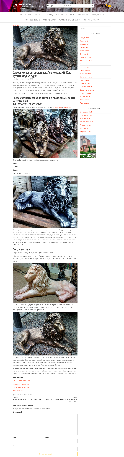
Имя (15, 437)
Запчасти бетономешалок (86, 122)
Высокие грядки (84, 64)
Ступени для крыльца (85, 57)
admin (31, 79)
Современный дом (22, 4)
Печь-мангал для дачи (85, 93)
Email (47, 437)
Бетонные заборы (67, 107)
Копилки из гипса (84, 100)
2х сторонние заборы (85, 74)
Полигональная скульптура (91, 20)
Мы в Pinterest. (17, 25)
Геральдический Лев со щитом (21, 384)
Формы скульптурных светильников (69, 20)
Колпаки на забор (57, 107)
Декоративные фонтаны (86, 87)
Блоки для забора (84, 38)
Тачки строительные (85, 125)
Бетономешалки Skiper (86, 118)
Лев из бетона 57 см (18, 391)
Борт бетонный (84, 54)
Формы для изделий (28, 395)
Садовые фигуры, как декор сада (21, 381)
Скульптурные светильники (87, 90)
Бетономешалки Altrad (86, 112)
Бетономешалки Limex (86, 115)
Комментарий (18, 412)
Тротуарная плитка (85, 47)
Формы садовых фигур (49, 20)
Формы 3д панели (39, 15)
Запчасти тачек (84, 128)
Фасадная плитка (84, 51)
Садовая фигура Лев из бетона (21, 387)
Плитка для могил (84, 103)
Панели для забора (85, 70)
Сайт (14, 445)
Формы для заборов (83, 15)
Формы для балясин (98, 15)
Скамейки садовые (85, 83)
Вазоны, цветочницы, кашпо (87, 77)
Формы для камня (25, 15)
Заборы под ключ (84, 44)
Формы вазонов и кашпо (32, 20)
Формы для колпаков (67, 15)
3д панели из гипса (85, 96)
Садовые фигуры (20, 395)
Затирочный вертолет (85, 131)
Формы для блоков (53, 15)
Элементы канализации (86, 60)
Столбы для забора (85, 67)
